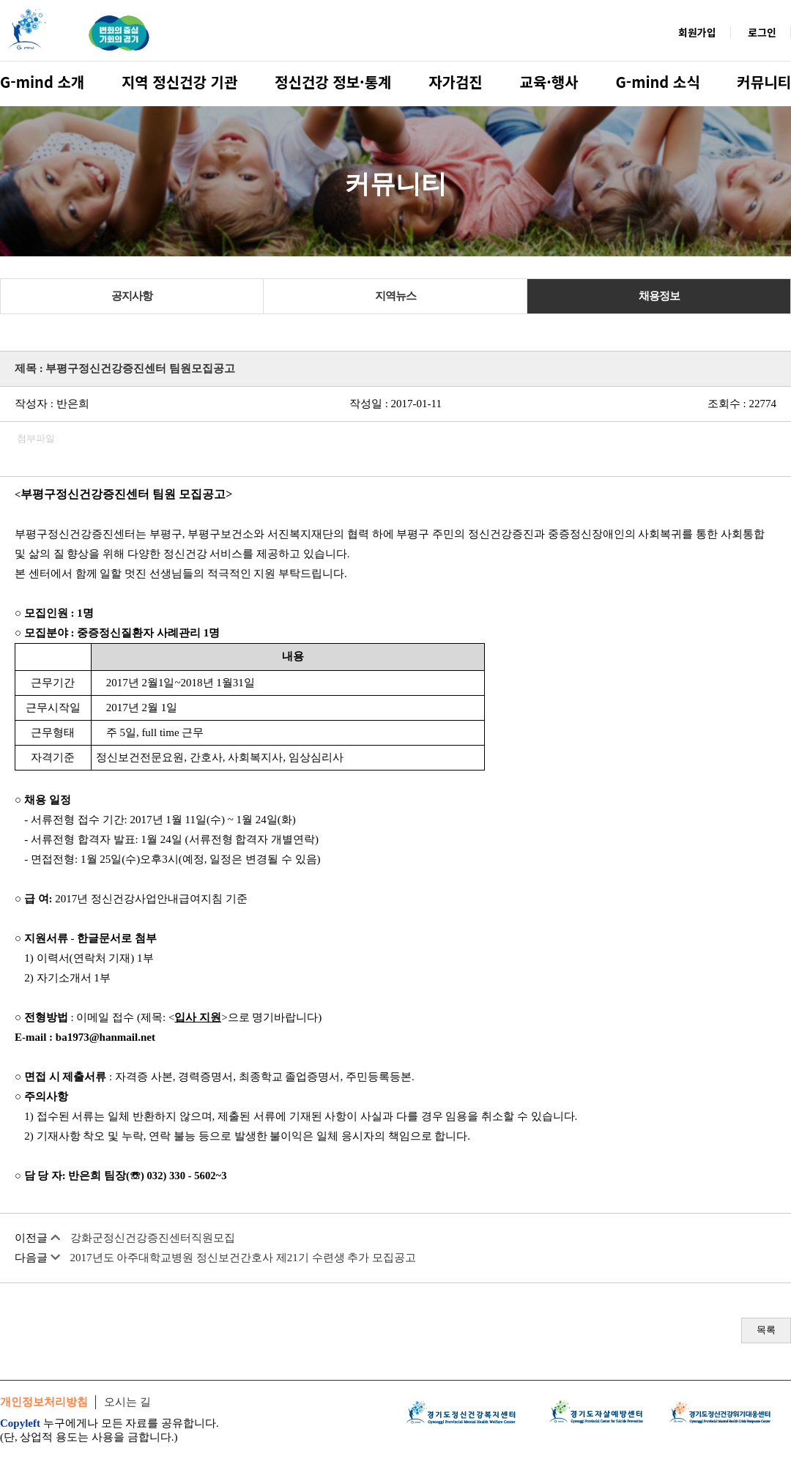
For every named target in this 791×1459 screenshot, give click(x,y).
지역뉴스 (395, 296)
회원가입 (697, 32)
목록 (766, 1329)
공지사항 (131, 296)
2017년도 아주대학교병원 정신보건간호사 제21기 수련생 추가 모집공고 (243, 1257)
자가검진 (455, 81)
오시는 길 (127, 1402)
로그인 (762, 32)
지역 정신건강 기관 (179, 81)
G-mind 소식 (657, 81)
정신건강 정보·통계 (333, 81)
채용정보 (659, 296)
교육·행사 (549, 81)
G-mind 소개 (42, 81)
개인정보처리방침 (44, 1402)
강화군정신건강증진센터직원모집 (152, 1238)
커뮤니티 (764, 81)
